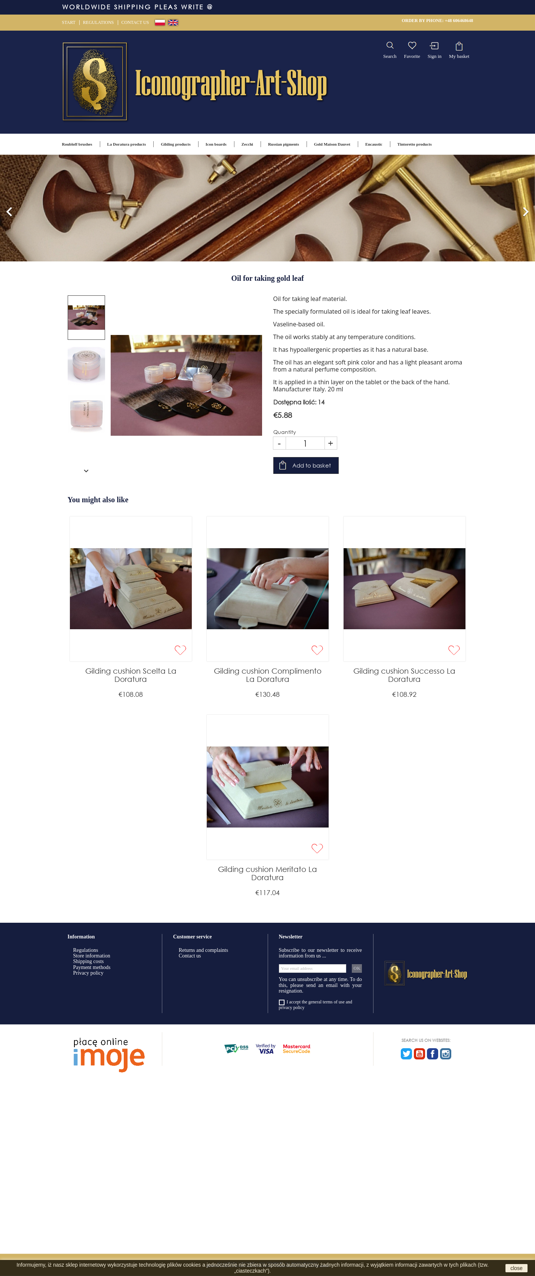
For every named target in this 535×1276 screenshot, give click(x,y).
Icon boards (216, 144)
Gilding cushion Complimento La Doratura (268, 675)
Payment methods (92, 967)
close (516, 1268)
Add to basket (311, 465)
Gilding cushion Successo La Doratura (404, 675)
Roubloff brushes (77, 144)
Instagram (445, 1053)
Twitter (406, 1053)
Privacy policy (88, 973)
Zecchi (247, 144)
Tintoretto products (414, 144)
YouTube (419, 1053)
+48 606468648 (459, 20)
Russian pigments (283, 144)
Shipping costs (88, 961)
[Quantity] (305, 443)
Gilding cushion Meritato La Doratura (267, 873)
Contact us (135, 22)
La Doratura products (126, 144)
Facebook (432, 1053)
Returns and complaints (203, 950)
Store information (91, 956)
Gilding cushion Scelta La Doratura (130, 675)
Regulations (98, 22)
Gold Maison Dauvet (332, 144)
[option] (267, 208)
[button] (9, 208)
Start (69, 22)
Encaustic (373, 144)
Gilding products (176, 144)
